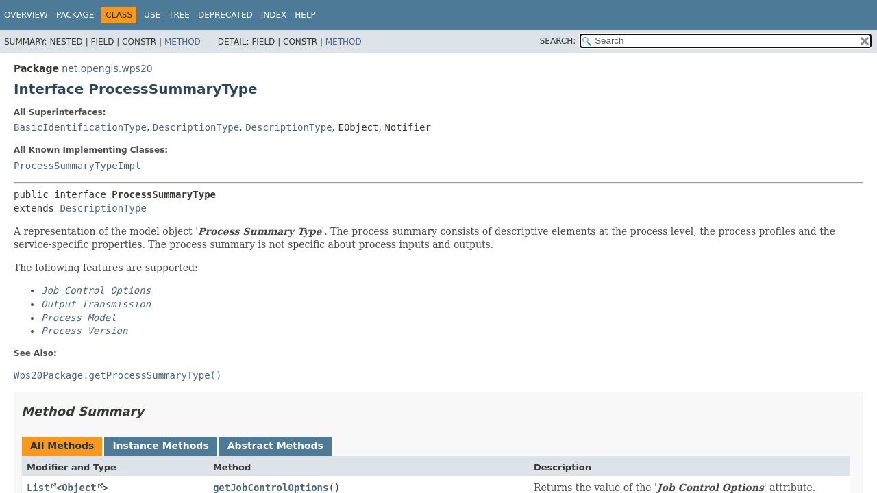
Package (75, 15)
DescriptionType (196, 127)
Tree (179, 15)
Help (305, 15)
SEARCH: (558, 41)
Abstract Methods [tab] (275, 445)
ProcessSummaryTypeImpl (77, 165)
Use (152, 15)
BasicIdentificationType (80, 127)
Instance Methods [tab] (160, 445)
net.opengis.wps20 (107, 68)
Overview (26, 15)
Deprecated (225, 15)
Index (274, 15)
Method (182, 42)
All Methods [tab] (62, 445)
